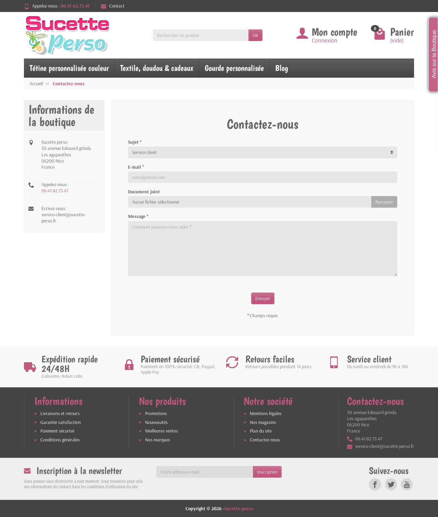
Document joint (144, 192)
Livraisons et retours (60, 413)
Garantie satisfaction (60, 422)
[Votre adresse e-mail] (204, 472)
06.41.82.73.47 (54, 191)
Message (138, 216)
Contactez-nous (265, 440)
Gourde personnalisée (234, 68)
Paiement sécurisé (57, 431)
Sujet (134, 142)
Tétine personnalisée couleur (69, 68)
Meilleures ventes (161, 431)
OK (255, 35)
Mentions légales (266, 413)
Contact (113, 6)
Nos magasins (263, 422)
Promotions (156, 413)
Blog (281, 68)
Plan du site (261, 431)
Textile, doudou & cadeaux (156, 68)
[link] (375, 484)
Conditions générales (60, 440)
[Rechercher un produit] (200, 35)
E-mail (136, 167)
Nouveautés (156, 422)
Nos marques (157, 440)
